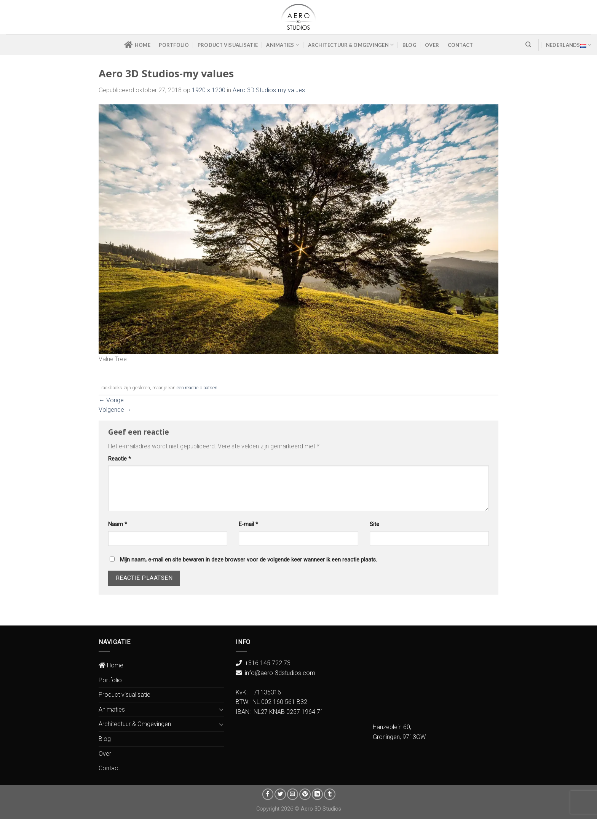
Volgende (115, 409)
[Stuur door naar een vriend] (292, 794)
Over (432, 45)
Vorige (111, 400)
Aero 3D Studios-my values (269, 90)
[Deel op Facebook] (268, 794)
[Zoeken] (528, 44)
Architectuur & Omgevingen (351, 44)
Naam (117, 524)
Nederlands (568, 44)
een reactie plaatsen (197, 387)
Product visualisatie (228, 45)
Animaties (282, 44)
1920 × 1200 (208, 90)
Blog (409, 45)
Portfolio (174, 45)
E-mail (248, 524)
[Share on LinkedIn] (317, 794)
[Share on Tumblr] (329, 794)
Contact (460, 45)
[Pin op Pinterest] (305, 794)
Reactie (119, 459)
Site (374, 524)
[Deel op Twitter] (280, 794)
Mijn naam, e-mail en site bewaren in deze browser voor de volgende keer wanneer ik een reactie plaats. (248, 560)
